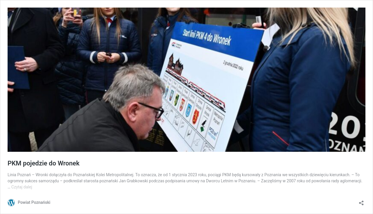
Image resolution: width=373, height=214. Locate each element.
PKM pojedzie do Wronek (44, 163)
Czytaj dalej (21, 187)
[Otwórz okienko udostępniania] (361, 201)
